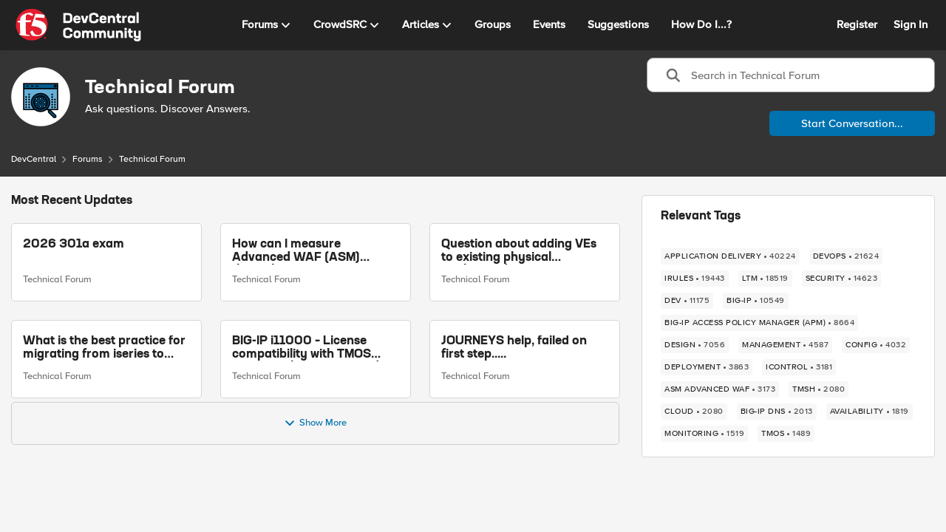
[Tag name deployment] (706, 367)
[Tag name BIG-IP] (756, 301)
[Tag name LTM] (765, 278)
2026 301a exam (73, 244)
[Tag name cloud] (694, 411)
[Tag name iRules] (695, 278)
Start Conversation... (852, 123)
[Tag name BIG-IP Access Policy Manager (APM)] (759, 323)
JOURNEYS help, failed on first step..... (514, 348)
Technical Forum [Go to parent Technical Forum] (57, 279)
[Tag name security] (842, 278)
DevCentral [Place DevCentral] (33, 159)
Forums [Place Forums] (87, 159)
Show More (315, 423)
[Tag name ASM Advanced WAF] (720, 389)
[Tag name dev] (687, 301)
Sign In (911, 24)
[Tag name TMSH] (818, 389)
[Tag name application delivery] (730, 256)
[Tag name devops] (846, 256)
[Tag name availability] (869, 411)
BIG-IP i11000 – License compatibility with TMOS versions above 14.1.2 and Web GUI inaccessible (305, 348)
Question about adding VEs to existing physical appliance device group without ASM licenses (518, 252)
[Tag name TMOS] (786, 434)
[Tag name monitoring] (704, 434)
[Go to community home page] (78, 25)
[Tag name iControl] (799, 367)
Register (857, 24)
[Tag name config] (876, 345)
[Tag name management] (785, 345)
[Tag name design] (695, 345)
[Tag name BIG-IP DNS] (777, 411)
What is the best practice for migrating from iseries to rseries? (104, 348)
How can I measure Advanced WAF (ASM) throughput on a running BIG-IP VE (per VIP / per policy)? (303, 252)
